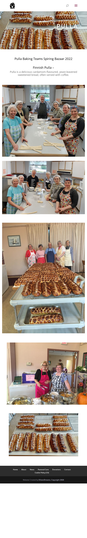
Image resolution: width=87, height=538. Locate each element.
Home (15, 469)
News (32, 469)
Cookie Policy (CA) (42, 472)
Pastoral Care (43, 469)
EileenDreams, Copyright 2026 (51, 480)
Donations (56, 469)
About (23, 469)
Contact (67, 469)
